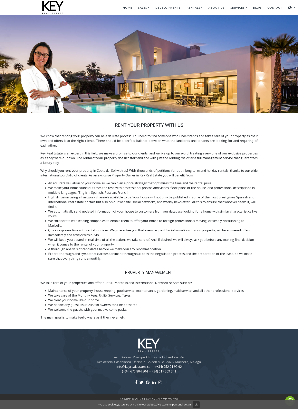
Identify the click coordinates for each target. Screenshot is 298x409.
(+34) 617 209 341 (163, 371)
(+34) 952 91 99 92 (168, 366)
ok (196, 404)
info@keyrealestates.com (134, 366)
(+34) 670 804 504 (135, 371)
